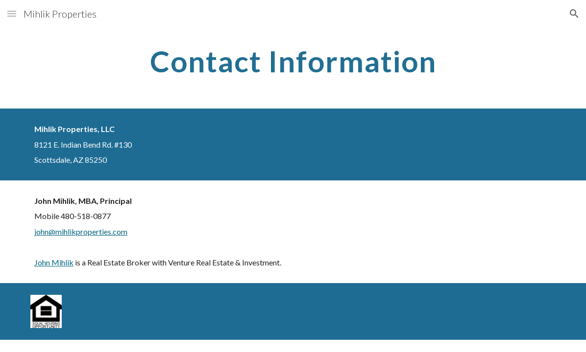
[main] (293, 61)
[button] (12, 13)
